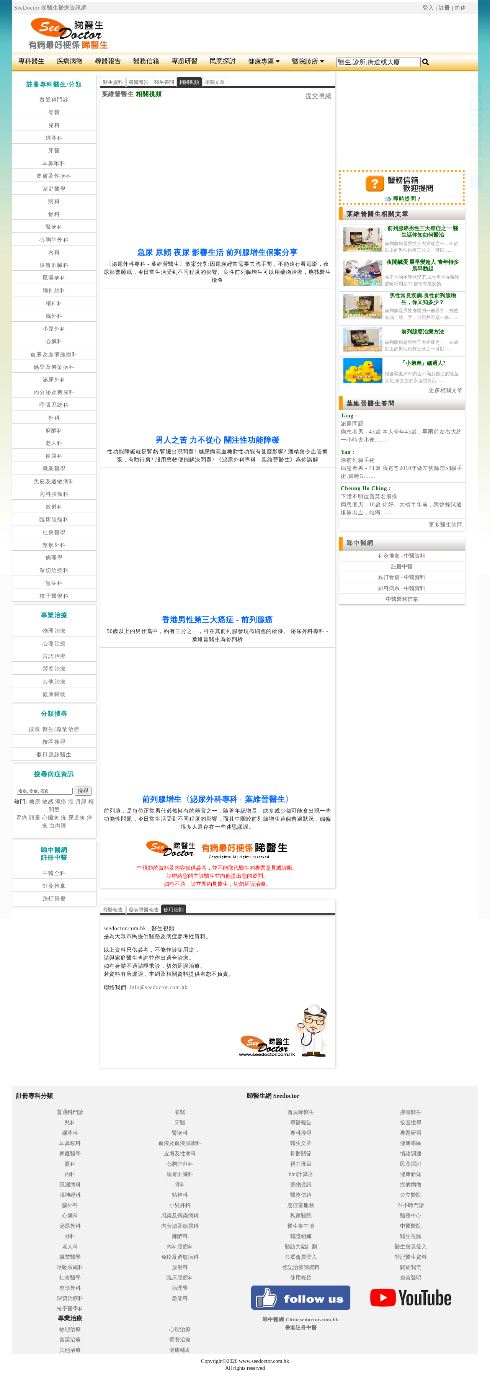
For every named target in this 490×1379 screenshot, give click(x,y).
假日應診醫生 (54, 754)
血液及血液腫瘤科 (54, 354)
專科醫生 (31, 61)
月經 (81, 802)
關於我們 (410, 1267)
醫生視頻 (410, 1236)
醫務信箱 (146, 61)
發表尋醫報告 (144, 910)
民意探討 (223, 61)
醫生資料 (113, 82)
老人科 (54, 443)
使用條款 (301, 1278)
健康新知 (410, 1174)
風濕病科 (54, 278)
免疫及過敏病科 (54, 481)
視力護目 (301, 1164)
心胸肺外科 (54, 240)
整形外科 (54, 545)
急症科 (54, 583)
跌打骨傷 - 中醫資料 (402, 577)
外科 (54, 418)
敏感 (48, 802)
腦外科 (54, 316)
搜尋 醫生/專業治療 (54, 729)
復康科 (54, 456)
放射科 (54, 507)
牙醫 (54, 151)
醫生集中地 (300, 1226)
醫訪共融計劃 (301, 1247)
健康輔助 (54, 694)
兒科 (54, 125)
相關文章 (215, 82)
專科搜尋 (301, 1133)
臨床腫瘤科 (54, 519)
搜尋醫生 (410, 1112)
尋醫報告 (108, 61)
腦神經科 (54, 290)
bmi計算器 (301, 1174)
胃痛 (22, 818)
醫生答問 (164, 82)
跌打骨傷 (54, 898)
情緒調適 (410, 1154)
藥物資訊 (301, 1185)
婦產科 (54, 138)
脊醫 (54, 112)
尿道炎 (76, 818)
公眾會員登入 (301, 1257)
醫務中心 (410, 1216)
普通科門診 (54, 100)
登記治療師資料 (301, 1267)
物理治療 (54, 631)
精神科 (54, 303)
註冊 (444, 8)
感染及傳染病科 (54, 367)
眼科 (54, 201)
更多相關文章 (446, 390)
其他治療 (54, 682)
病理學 (54, 558)
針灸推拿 (54, 886)
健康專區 (264, 61)
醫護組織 (301, 1236)
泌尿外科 (54, 380)
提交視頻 (318, 96)
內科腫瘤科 (54, 494)
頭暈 (35, 818)
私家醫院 (301, 1216)
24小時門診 (410, 1205)
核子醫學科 (54, 596)
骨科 (54, 214)
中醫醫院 (410, 1226)
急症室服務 (300, 1205)
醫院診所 (308, 61)
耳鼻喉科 (54, 163)
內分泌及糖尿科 (54, 392)
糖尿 (35, 802)
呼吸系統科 (54, 405)
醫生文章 (301, 1143)
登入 (428, 8)
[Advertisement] (284, 33)
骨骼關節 (301, 1154)
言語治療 (54, 656)
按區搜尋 (54, 742)
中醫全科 (54, 873)
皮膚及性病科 (54, 176)
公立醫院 (410, 1195)
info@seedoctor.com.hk (158, 987)
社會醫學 (54, 532)
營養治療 (54, 669)
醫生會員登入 (411, 1247)
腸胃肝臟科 (54, 265)
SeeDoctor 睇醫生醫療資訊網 (50, 8)
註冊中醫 (402, 566)
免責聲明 (410, 1278)
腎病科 (54, 227)
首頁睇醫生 (300, 1112)
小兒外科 (54, 329)
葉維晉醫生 (118, 94)
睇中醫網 (359, 543)
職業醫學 (54, 468)
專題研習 (185, 61)
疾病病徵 (70, 61)
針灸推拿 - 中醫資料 (402, 556)
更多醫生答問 (446, 525)
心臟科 (54, 341)
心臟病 (50, 818)
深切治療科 (54, 570)
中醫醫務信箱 (402, 599)
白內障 (58, 826)
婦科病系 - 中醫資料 (402, 588)
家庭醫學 (54, 189)
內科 (54, 252)
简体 (460, 8)
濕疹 (61, 802)
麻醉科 (54, 430)
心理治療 (54, 643)
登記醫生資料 (411, 1257)
